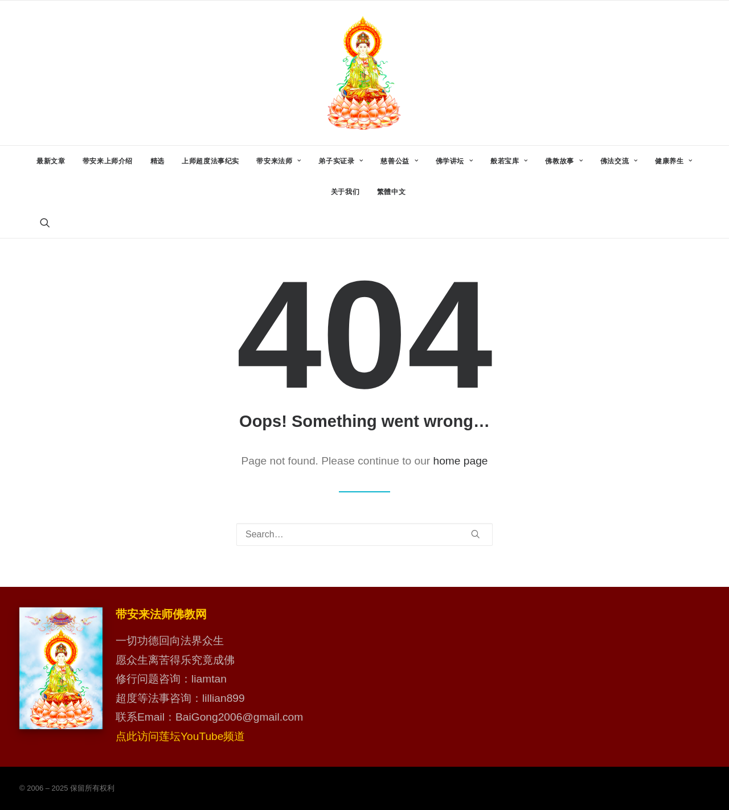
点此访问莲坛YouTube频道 (180, 736)
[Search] (364, 534)
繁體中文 (391, 192)
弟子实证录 (340, 161)
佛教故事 (564, 161)
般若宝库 (509, 161)
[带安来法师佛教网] (364, 73)
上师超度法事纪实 (210, 161)
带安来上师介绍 (108, 161)
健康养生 (674, 161)
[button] (45, 222)
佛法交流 (619, 161)
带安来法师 (278, 161)
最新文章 (50, 161)
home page (460, 461)
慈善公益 (399, 161)
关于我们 (345, 192)
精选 (157, 161)
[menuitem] (50, 161)
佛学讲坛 (454, 161)
